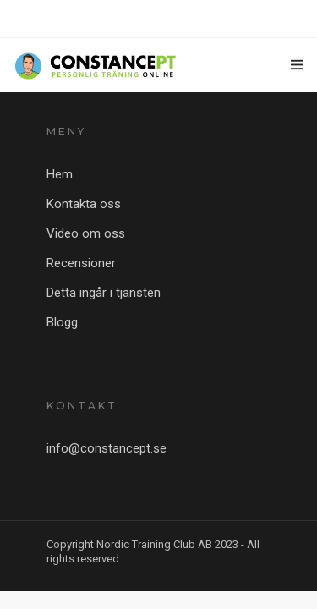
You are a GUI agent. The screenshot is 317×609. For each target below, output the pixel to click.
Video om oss (85, 233)
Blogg (62, 322)
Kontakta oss (83, 203)
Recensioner (81, 263)
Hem (59, 174)
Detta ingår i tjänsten (103, 292)
